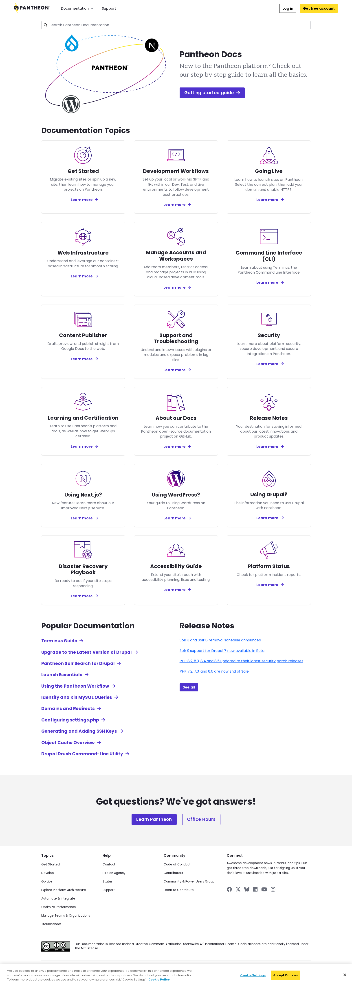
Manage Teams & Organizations (65, 915)
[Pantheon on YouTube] (264, 889)
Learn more (82, 200)
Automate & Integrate (58, 898)
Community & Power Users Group (189, 881)
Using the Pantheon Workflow (75, 686)
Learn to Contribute (179, 890)
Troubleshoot (51, 924)
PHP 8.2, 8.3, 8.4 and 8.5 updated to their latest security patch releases (241, 661)
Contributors (173, 873)
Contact (109, 864)
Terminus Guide (59, 641)
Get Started (50, 864)
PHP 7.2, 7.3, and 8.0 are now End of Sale (214, 671)
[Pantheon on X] (237, 889)
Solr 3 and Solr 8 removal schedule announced (220, 640)
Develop (47, 873)
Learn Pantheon (154, 819)
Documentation (77, 8)
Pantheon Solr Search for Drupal (78, 663)
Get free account (319, 8)
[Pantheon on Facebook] (229, 889)
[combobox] (176, 25)
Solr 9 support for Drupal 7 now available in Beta (222, 650)
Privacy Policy (94, 969)
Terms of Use (172, 969)
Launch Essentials (61, 675)
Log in (287, 8)
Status (107, 881)
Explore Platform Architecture (63, 890)
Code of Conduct (177, 864)
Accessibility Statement (234, 969)
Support (109, 8)
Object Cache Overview (68, 743)
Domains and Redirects (68, 709)
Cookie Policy (149, 969)
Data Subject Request (122, 969)
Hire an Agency (114, 873)
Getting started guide (212, 93)
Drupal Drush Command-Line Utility (82, 754)
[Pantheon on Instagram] (273, 889)
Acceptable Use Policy (200, 969)
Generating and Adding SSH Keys (79, 731)
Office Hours (201, 819)
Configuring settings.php (70, 720)
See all (189, 687)
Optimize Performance (58, 907)
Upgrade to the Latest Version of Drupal (86, 652)
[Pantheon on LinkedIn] (255, 889)
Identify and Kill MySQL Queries (76, 697)
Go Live (46, 881)
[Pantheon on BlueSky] (246, 889)
